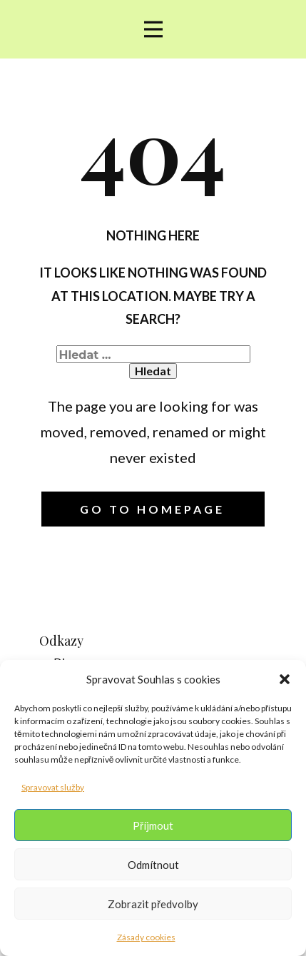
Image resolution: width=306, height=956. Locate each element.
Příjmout (153, 825)
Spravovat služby (52, 787)
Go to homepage (152, 509)
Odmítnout (153, 864)
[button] (284, 679)
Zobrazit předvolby (153, 903)
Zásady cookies (146, 937)
